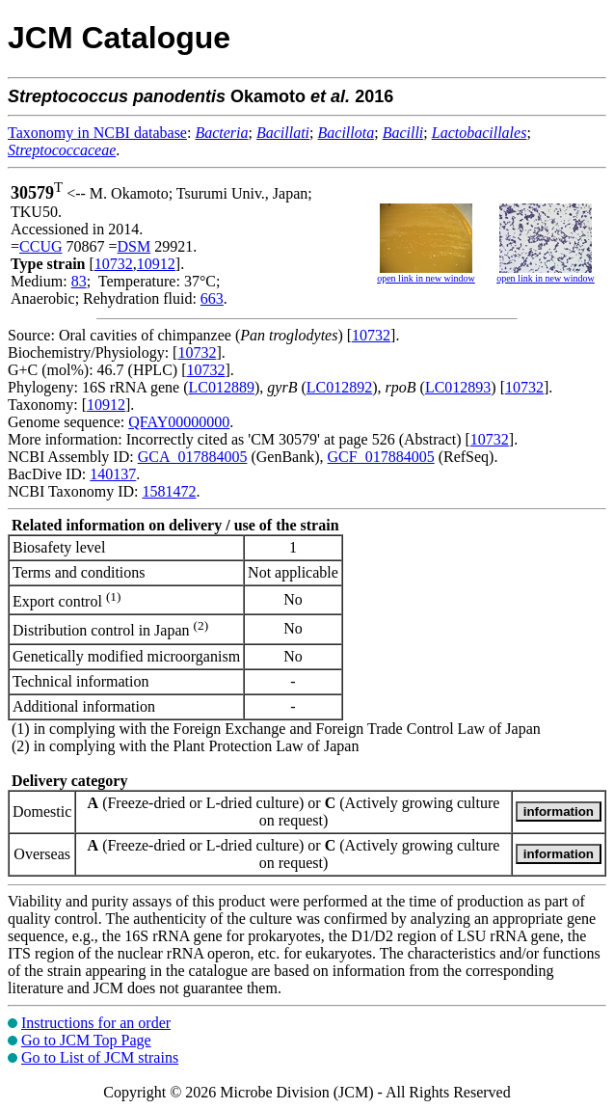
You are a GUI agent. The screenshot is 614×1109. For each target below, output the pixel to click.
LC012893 (458, 387)
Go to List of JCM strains (99, 1057)
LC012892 (339, 387)
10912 (156, 264)
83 (79, 281)
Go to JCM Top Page (86, 1040)
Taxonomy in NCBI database (97, 132)
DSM (134, 246)
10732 (113, 264)
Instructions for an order (96, 1022)
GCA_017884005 (193, 456)
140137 (113, 474)
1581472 (169, 491)
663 (212, 298)
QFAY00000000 (178, 422)
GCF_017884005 (381, 456)
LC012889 (221, 387)
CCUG (40, 246)
